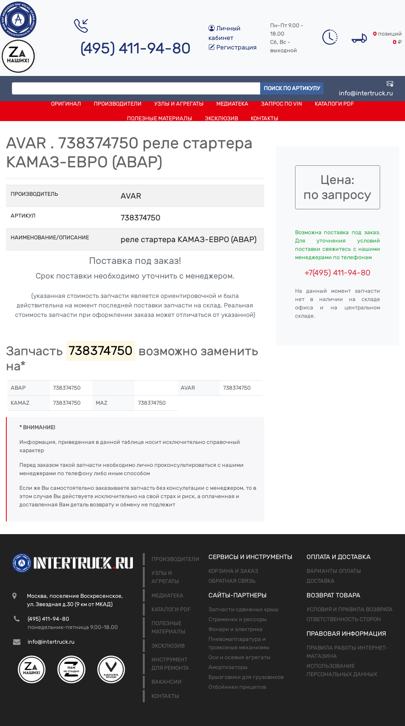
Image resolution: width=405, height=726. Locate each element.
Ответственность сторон (344, 619)
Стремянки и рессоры (237, 619)
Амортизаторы (228, 667)
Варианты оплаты (334, 571)
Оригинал (66, 103)
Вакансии (166, 682)
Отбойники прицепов (237, 687)
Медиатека (232, 103)
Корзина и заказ (233, 571)
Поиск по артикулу (292, 88)
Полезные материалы (159, 118)
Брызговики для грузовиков (246, 677)
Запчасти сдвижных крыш (243, 609)
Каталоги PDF (334, 103)
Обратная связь (231, 581)
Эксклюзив (221, 118)
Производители (118, 103)
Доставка (321, 581)
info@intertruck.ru (366, 88)
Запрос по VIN (281, 103)
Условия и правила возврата (350, 609)
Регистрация (232, 47)
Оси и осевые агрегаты (239, 657)
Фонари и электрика (235, 629)
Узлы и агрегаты (179, 103)
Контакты (264, 118)
